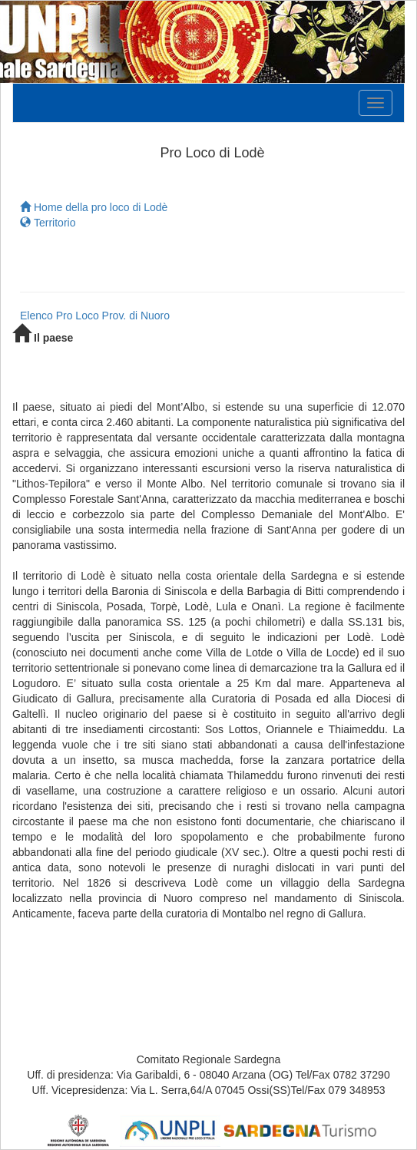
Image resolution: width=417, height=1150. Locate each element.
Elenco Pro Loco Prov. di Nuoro (95, 315)
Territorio (47, 222)
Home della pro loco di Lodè (93, 207)
